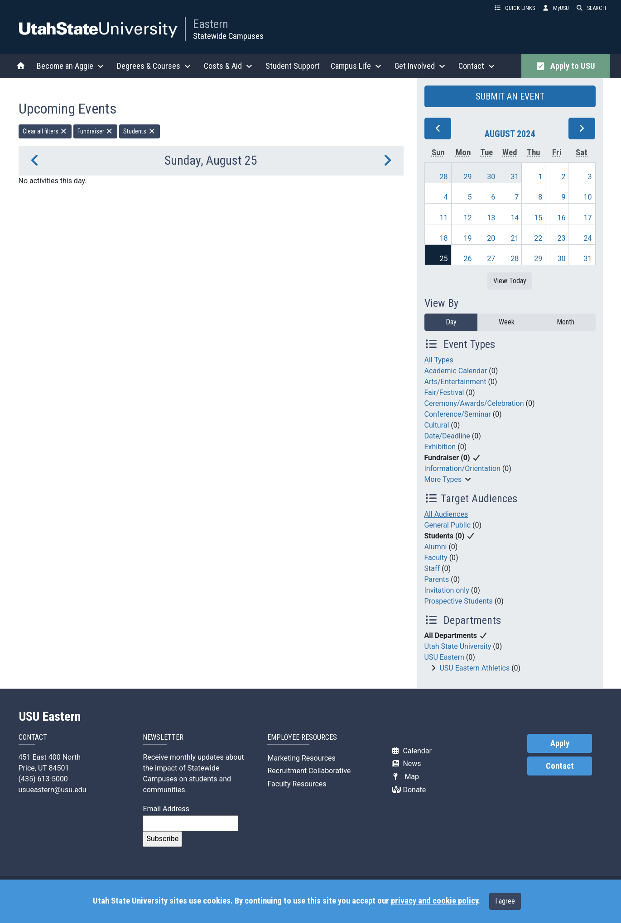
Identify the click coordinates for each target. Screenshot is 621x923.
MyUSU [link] (555, 8)
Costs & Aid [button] (229, 66)
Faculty (436, 557)
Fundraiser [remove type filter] (95, 131)
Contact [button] (477, 66)
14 (514, 218)
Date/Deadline (447, 436)
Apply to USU (565, 66)
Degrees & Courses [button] (155, 66)
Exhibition (440, 446)
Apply (559, 743)
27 (491, 258)
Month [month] (565, 322)
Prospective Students (458, 601)
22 (538, 238)
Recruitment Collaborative (309, 770)
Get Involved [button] (421, 66)
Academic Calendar (455, 370)
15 (538, 218)
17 (588, 218)
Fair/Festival (444, 392)
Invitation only (446, 590)
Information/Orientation (462, 468)
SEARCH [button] (591, 8)
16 (561, 218)
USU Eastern (444, 657)
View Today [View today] (509, 280)
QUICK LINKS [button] (514, 8)
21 (514, 238)
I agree (505, 901)
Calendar (411, 751)
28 (444, 176)
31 (514, 176)
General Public (447, 525)
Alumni (435, 546)
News (406, 763)
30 (491, 176)
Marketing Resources (301, 758)
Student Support (292, 66)
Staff (432, 568)
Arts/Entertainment (455, 381)
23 (561, 238)
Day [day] (451, 322)
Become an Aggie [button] (71, 66)
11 (444, 218)
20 (491, 238)
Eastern (210, 24)
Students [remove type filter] (139, 131)
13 (491, 218)
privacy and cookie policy (434, 901)
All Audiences (446, 514)
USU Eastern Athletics (474, 668)
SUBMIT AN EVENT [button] (510, 96)
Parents (436, 579)
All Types (438, 360)
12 (468, 218)
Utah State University (457, 646)
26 (468, 258)
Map (405, 776)
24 (588, 238)
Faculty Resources (296, 784)
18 (444, 238)
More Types (443, 479)
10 (588, 197)
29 (468, 176)
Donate (409, 789)
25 (444, 258)
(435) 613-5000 (43, 779)
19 (468, 238)
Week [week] (507, 322)
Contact (560, 766)
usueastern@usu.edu (53, 789)
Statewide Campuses (228, 36)
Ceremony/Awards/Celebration (474, 403)
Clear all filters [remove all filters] (45, 131)
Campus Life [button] (357, 66)
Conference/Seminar (457, 414)
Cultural (436, 425)
